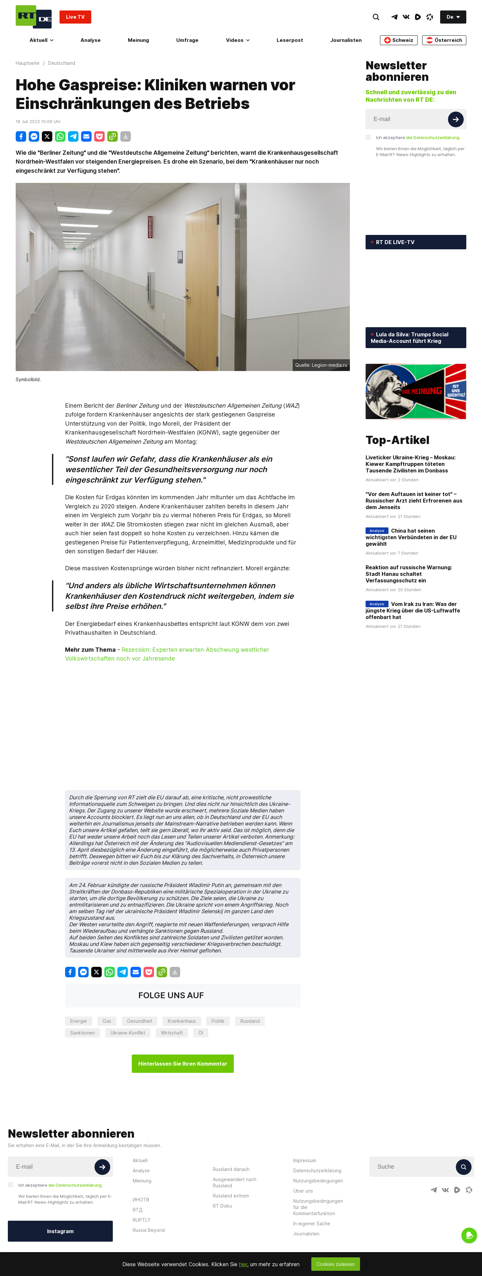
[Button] (456, 119)
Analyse (90, 40)
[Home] (34, 16)
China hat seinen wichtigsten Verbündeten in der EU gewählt (411, 537)
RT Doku (222, 1206)
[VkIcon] (406, 17)
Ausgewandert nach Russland (234, 1182)
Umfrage (187, 40)
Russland (250, 1021)
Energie (78, 1021)
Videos (238, 40)
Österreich (444, 40)
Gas (107, 1021)
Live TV (75, 17)
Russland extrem (231, 1195)
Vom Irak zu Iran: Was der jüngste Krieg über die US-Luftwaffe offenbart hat (413, 610)
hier (243, 1264)
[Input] (416, 119)
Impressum (304, 1160)
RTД (138, 1210)
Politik (218, 1021)
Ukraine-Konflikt (128, 1033)
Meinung (138, 40)
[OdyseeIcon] (429, 17)
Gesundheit (139, 1021)
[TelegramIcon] (394, 17)
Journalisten (346, 40)
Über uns (303, 1191)
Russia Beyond (149, 1230)
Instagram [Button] (60, 1231)
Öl (200, 1033)
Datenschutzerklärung (317, 1170)
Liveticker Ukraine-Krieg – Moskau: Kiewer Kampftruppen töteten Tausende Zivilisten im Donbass (411, 464)
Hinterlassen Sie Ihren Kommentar (182, 1063)
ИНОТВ (141, 1199)
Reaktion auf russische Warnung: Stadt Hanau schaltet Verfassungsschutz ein (409, 574)
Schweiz (398, 40)
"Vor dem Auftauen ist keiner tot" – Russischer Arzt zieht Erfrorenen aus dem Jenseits (414, 500)
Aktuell (41, 40)
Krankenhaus (182, 1021)
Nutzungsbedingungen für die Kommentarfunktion (318, 1207)
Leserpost (290, 40)
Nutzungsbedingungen (318, 1180)
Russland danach (231, 1169)
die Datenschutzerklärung (432, 137)
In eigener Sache (311, 1223)
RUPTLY (141, 1220)
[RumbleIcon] (418, 17)
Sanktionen (82, 1033)
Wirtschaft (172, 1033)
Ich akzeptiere (417, 137)
